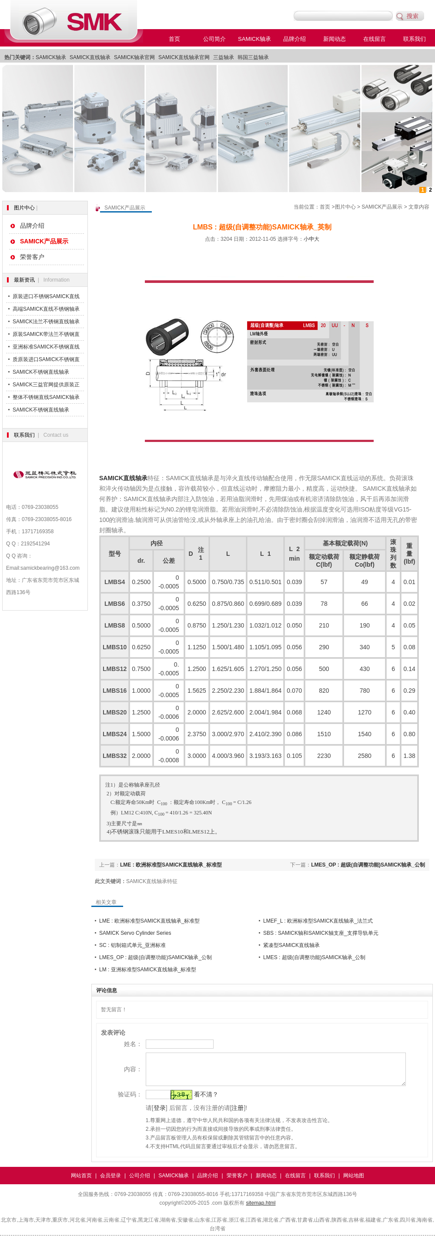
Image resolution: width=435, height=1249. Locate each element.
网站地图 (353, 1182)
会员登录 (110, 1182)
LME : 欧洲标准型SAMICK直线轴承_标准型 (171, 865)
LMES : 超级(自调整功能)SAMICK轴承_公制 (314, 957)
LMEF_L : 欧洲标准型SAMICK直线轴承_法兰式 (318, 921)
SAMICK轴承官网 (134, 57)
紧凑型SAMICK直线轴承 (291, 945)
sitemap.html (260, 1209)
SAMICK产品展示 (381, 207)
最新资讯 (24, 280)
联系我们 (414, 39)
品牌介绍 (294, 39)
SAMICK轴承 (254, 39)
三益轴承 (223, 57)
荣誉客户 (32, 256)
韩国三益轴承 (253, 57)
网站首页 (81, 1182)
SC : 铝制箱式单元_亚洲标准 (132, 945)
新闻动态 (334, 39)
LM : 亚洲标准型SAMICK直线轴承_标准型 (147, 970)
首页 (174, 39)
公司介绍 (139, 1182)
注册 (226, 1114)
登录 (148, 1114)
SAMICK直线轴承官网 (184, 57)
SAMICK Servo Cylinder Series (135, 933)
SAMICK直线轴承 (90, 57)
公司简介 (214, 39)
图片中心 (24, 208)
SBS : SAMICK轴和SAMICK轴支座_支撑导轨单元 (320, 933)
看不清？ (194, 1100)
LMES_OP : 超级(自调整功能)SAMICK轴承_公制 (368, 865)
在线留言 (374, 39)
